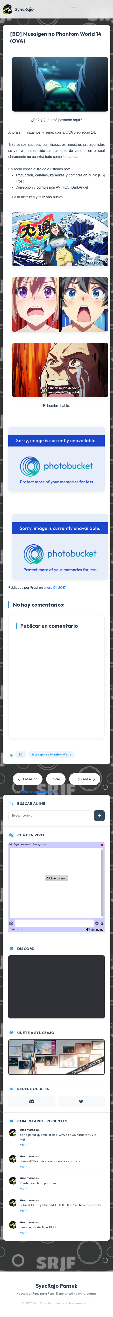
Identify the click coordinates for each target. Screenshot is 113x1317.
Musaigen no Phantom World (51, 754)
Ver (24, 1144)
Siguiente (85, 779)
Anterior (27, 779)
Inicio (55, 779)
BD (21, 754)
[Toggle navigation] (74, 9)
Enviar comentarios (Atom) (43, 791)
